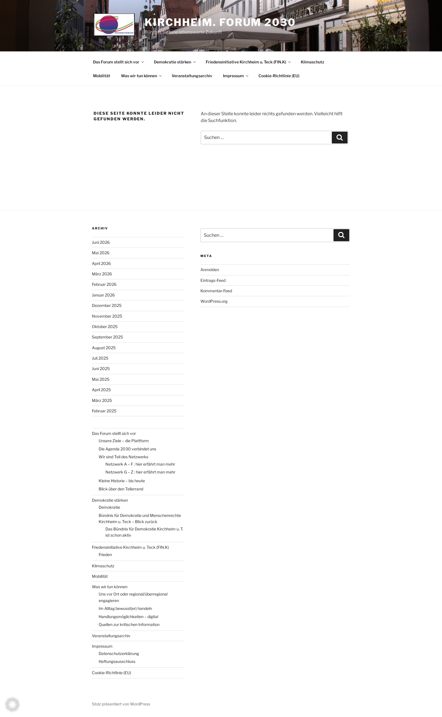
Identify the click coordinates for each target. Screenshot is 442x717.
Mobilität (101, 75)
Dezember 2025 (106, 305)
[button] (12, 704)
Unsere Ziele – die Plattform (124, 440)
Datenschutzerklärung (119, 653)
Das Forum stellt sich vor (119, 61)
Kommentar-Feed (216, 290)
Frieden (105, 554)
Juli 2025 (100, 358)
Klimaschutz (312, 61)
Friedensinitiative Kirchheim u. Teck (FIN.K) (248, 61)
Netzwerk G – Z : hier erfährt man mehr (140, 472)
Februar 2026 (104, 284)
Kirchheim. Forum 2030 (220, 22)
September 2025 (107, 337)
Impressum (236, 75)
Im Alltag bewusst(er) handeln (125, 608)
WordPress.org (213, 301)
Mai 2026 (100, 252)
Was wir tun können (141, 75)
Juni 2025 (101, 368)
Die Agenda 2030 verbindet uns (127, 448)
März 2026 (102, 273)
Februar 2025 (104, 410)
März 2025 (102, 400)
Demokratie (109, 507)
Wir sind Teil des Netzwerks (123, 456)
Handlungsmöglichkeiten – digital (128, 616)
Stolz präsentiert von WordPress (121, 703)
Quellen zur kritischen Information (129, 624)
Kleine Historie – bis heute (122, 480)
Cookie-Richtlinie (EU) (278, 75)
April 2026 (101, 263)
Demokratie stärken (175, 61)
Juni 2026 (101, 242)
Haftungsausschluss (117, 661)
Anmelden (209, 269)
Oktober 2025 (105, 326)
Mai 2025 (100, 379)
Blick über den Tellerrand (121, 488)
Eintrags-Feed (213, 280)
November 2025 (107, 316)
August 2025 (104, 347)
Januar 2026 (103, 295)
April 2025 (101, 389)
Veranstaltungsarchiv (192, 75)
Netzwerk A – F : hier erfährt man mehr (140, 464)
